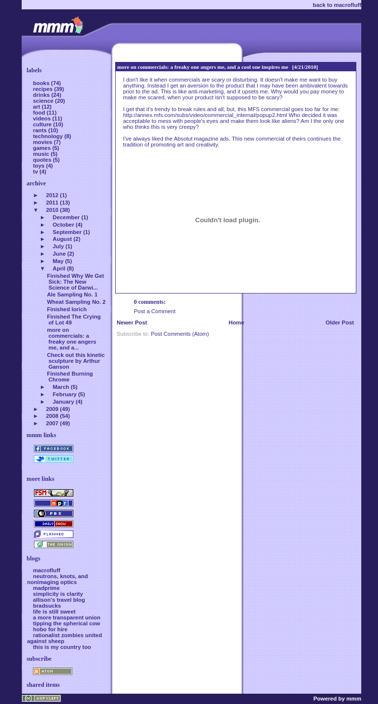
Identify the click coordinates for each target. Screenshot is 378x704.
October (63, 225)
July (58, 246)
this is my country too (62, 647)
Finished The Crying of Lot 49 (73, 319)
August (62, 239)
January (63, 402)
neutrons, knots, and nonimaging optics (57, 579)
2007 (52, 423)
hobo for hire (50, 629)
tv (36, 172)
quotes (43, 160)
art (37, 107)
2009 (52, 409)
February (65, 394)
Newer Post (132, 322)
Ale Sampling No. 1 (72, 294)
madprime (46, 588)
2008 (52, 416)
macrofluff (47, 570)
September (67, 232)
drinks (42, 95)
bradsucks (47, 606)
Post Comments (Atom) (180, 334)
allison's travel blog (59, 600)
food (40, 113)
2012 (52, 195)
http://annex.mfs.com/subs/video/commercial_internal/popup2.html (205, 115)
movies (43, 142)
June (59, 254)
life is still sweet (54, 612)
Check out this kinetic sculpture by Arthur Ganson (75, 361)
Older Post (340, 322)
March (61, 387)
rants (40, 130)
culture (43, 124)
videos (42, 118)
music (42, 154)
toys (39, 166)
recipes (43, 89)
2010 (52, 210)
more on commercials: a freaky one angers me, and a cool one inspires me (202, 67)
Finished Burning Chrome (70, 376)
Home (236, 322)
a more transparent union (66, 617)
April (59, 268)
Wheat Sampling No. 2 (76, 302)
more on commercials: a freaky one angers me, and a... (71, 339)
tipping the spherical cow (66, 623)
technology (48, 136)
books (42, 83)
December (66, 217)
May (58, 261)
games (42, 148)
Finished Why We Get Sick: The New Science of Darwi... (75, 282)
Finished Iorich (67, 309)
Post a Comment (155, 311)
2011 (52, 202)
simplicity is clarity (58, 594)
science (44, 101)
